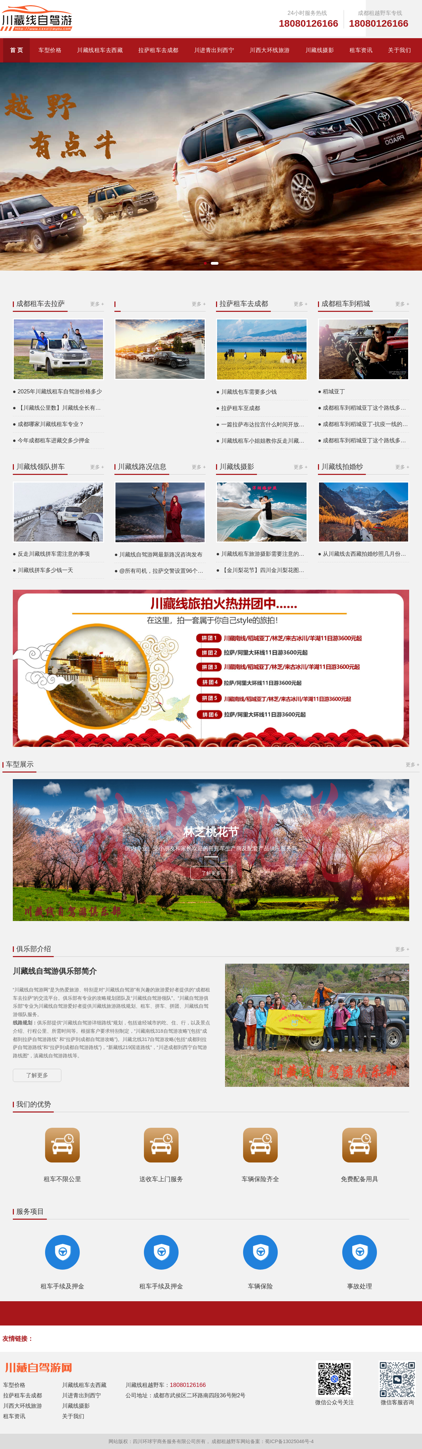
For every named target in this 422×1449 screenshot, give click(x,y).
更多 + (97, 304)
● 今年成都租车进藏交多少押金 (51, 440)
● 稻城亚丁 (331, 391)
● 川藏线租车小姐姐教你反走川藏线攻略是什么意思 (261, 441)
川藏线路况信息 (142, 466)
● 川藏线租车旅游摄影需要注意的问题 (261, 554)
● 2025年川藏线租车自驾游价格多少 (57, 391)
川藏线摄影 (319, 50)
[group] (211, 166)
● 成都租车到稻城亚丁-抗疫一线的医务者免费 (363, 424)
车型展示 (20, 764)
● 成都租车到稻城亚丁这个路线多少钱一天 (363, 408)
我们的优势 (33, 1104)
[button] (205, 263)
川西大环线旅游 (270, 50)
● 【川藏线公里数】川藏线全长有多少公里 (58, 408)
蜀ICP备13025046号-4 (289, 1441)
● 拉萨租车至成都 (238, 408)
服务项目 (30, 1211)
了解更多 (211, 873)
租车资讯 (361, 50)
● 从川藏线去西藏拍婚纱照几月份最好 (363, 554)
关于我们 (399, 50)
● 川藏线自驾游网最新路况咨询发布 (158, 554)
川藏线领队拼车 (40, 466)
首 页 (16, 50)
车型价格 (49, 50)
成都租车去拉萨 (40, 303)
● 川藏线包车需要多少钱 (246, 392)
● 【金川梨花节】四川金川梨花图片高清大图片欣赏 (261, 570)
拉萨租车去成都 (158, 50)
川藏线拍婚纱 (342, 466)
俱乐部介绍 (33, 949)
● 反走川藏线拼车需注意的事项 (51, 554)
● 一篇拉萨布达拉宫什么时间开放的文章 (261, 424)
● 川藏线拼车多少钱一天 (43, 570)
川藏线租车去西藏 (100, 50)
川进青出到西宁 (214, 50)
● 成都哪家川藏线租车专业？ (48, 424)
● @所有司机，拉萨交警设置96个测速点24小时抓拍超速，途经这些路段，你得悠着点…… (160, 571)
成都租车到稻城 (345, 303)
